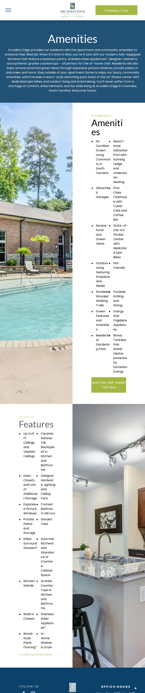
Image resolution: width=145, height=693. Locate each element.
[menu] (8, 10)
